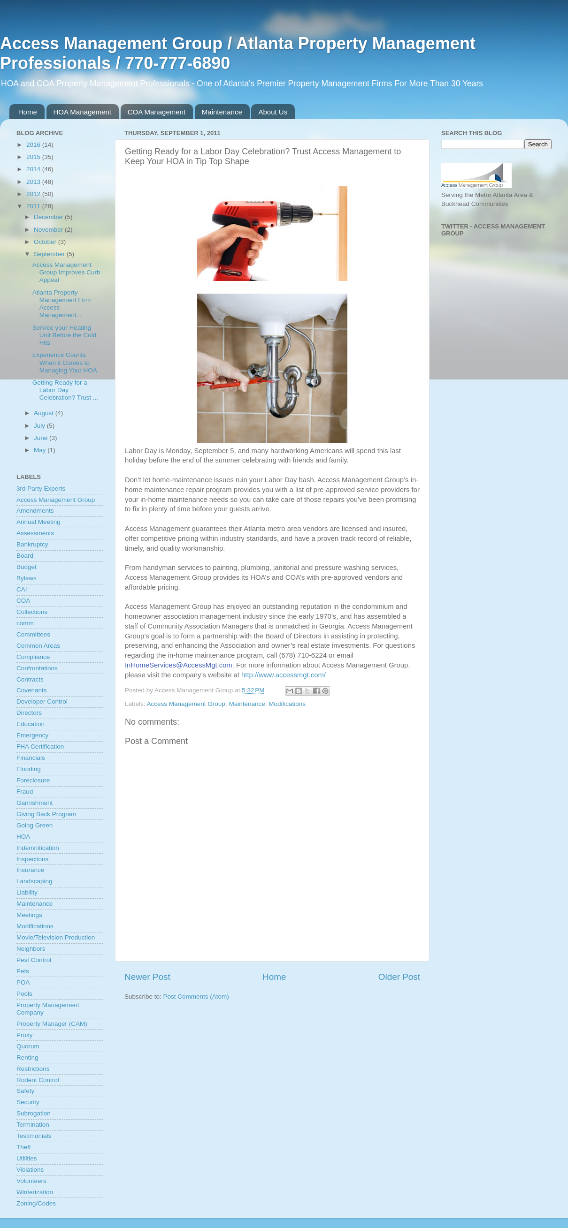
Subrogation (33, 1113)
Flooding (28, 769)
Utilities (26, 1158)
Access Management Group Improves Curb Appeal (66, 272)
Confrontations (37, 668)
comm (25, 623)
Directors (29, 712)
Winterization (34, 1192)
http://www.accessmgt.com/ (283, 675)
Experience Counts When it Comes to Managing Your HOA (64, 362)
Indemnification (37, 847)
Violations (30, 1169)
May (40, 450)
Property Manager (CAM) (51, 1023)
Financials (30, 757)
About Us (272, 112)
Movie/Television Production (55, 937)
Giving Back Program (46, 814)
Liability (27, 892)
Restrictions (33, 1068)
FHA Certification (40, 746)
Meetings (29, 914)
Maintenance (222, 112)
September (50, 254)
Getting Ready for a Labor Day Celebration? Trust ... (65, 390)
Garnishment (34, 802)
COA (23, 600)
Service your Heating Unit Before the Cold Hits (64, 335)
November (49, 229)
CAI (21, 589)
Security (27, 1102)
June (41, 437)
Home (27, 112)
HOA (23, 836)
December (49, 216)
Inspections (32, 859)
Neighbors (31, 948)
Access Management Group (186, 703)
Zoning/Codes (36, 1203)
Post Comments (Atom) (196, 996)
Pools (24, 993)
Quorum (27, 1046)
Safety (25, 1090)
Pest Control (33, 959)
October (46, 241)
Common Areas (38, 645)
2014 (34, 169)
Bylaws (26, 578)
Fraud (24, 791)
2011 (34, 206)
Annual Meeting (38, 521)
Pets (22, 971)
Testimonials (33, 1135)
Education (30, 724)
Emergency (32, 735)
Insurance (30, 869)
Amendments (35, 510)
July (40, 425)
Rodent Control (37, 1080)
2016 (34, 144)
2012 (34, 193)
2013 (34, 181)
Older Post (399, 977)
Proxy (24, 1034)
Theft (23, 1147)
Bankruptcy (32, 544)
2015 (34, 156)
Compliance (33, 656)
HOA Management (82, 112)
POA (23, 982)
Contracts (30, 679)
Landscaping (34, 881)
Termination (32, 1124)
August (44, 413)
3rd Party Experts (40, 488)
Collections (31, 611)
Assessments (35, 533)
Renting (27, 1057)
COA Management (156, 112)
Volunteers (31, 1180)
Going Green (34, 825)
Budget (26, 566)
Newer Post (147, 977)
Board (24, 555)
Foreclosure (33, 780)
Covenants (31, 690)
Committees (33, 634)
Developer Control (42, 701)
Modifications (287, 703)
